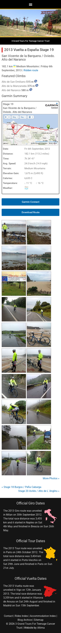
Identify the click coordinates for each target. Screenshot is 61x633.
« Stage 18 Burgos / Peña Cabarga (21, 487)
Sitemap (38, 619)
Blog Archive (25, 619)
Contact (8, 615)
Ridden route (31, 70)
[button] (30, 4)
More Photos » (51, 478)
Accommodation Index (43, 615)
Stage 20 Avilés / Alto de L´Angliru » (38, 491)
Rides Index (21, 615)
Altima (41, 627)
